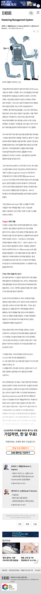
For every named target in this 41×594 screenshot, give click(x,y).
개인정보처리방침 (14, 570)
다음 (35, 524)
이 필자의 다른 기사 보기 (18, 483)
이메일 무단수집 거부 (27, 570)
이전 (19, 524)
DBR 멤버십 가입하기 (20, 452)
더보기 (34, 31)
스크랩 (37, 31)
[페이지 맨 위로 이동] (35, 561)
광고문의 (37, 570)
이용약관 (4, 570)
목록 (27, 524)
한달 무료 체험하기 (20, 448)
